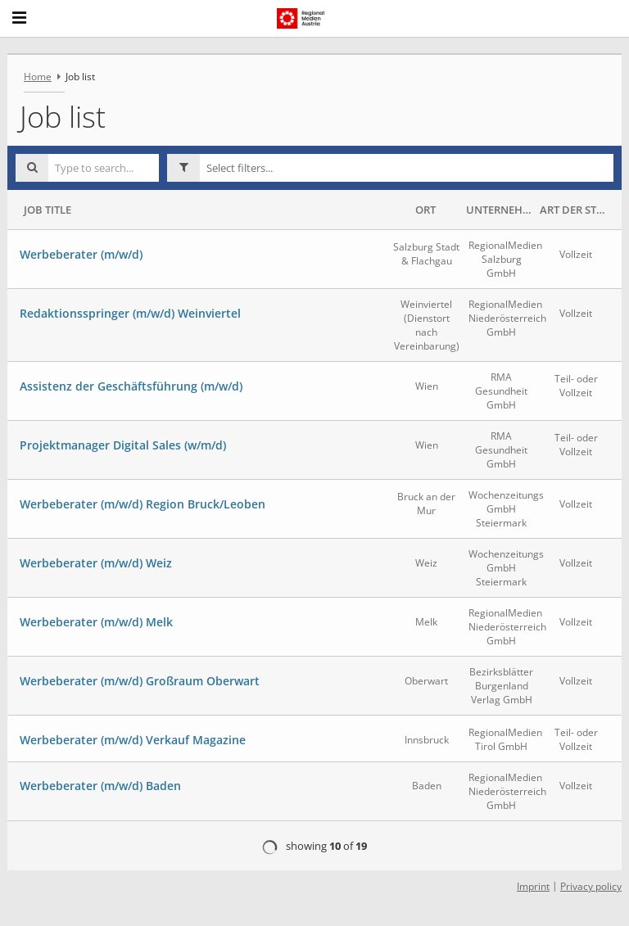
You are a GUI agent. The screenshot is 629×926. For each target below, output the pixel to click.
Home (38, 77)
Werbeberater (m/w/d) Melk (96, 622)
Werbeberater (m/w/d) (81, 254)
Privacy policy (591, 886)
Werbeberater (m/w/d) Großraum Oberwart (140, 681)
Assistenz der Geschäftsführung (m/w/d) (131, 386)
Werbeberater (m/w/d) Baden (100, 785)
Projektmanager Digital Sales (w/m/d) (123, 445)
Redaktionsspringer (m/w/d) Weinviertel (130, 313)
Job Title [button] (47, 209)
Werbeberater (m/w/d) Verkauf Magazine (133, 740)
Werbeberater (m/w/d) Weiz (96, 563)
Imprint (533, 886)
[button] (406, 168)
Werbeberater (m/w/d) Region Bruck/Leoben (142, 504)
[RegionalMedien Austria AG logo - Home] (308, 18)
